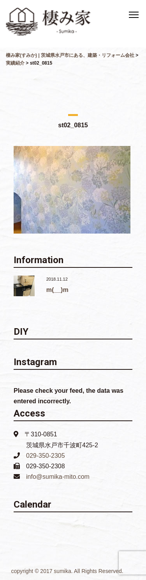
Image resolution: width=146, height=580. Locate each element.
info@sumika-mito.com (58, 476)
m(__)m (57, 289)
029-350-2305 (45, 455)
